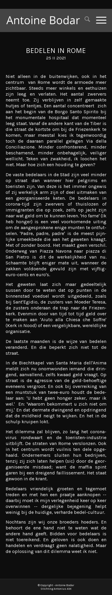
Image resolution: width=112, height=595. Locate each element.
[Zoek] (84, 20)
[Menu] (98, 20)
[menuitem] (84, 20)
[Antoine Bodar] (46, 20)
